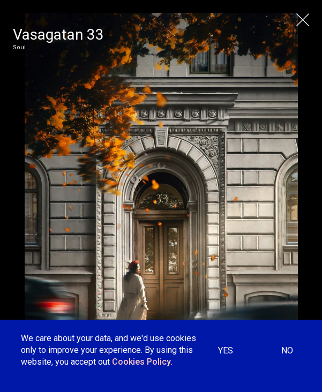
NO (287, 350)
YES (225, 350)
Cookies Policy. (142, 362)
